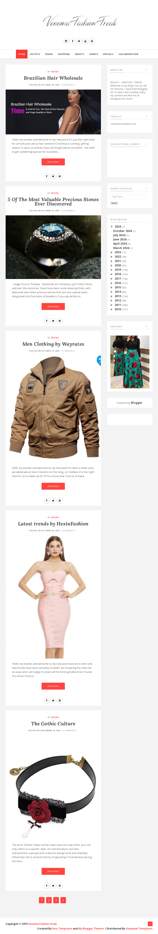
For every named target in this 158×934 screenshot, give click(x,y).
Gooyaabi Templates (139, 928)
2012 (118, 300)
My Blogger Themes (91, 928)
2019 (118, 269)
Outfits (35, 54)
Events (94, 54)
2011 (118, 305)
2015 (118, 287)
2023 (118, 252)
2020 (118, 265)
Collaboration (128, 54)
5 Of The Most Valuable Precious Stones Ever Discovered (53, 201)
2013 (118, 296)
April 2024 (120, 243)
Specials (108, 54)
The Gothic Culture (53, 723)
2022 (118, 256)
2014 (118, 292)
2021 (118, 261)
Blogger (136, 402)
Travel (49, 54)
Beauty (79, 54)
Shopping (64, 54)
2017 (118, 278)
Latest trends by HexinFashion (53, 523)
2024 (118, 226)
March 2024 (121, 248)
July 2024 (119, 235)
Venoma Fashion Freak (42, 924)
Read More (53, 162)
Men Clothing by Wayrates (53, 344)
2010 (118, 309)
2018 (118, 274)
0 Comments (68, 85)
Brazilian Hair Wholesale (53, 78)
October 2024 (123, 231)
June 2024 (120, 239)
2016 (118, 283)
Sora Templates (62, 928)
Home (21, 54)
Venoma (55, 71)
